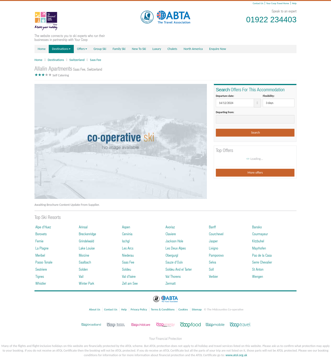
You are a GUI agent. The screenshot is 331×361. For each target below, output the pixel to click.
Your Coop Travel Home (277, 3)
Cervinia (127, 234)
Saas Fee (95, 60)
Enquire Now (217, 49)
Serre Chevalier (262, 262)
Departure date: (225, 95)
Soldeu (126, 269)
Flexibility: (268, 95)
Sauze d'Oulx (174, 262)
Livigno (213, 248)
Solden (83, 269)
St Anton (257, 269)
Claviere (171, 234)
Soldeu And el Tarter (179, 269)
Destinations (61, 49)
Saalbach (85, 262)
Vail (81, 276)
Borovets (41, 234)
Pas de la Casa (262, 255)
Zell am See (130, 283)
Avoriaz (170, 227)
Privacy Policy (139, 309)
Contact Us (258, 3)
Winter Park (86, 283)
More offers (255, 173)
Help (294, 3)
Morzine (84, 255)
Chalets (172, 49)
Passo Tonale (43, 262)
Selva (212, 262)
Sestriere (41, 269)
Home (42, 49)
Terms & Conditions (162, 309)
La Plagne (42, 248)
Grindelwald (86, 241)
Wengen (257, 276)
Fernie (39, 241)
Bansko (257, 227)
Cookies (183, 309)
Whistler (40, 283)
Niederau (128, 255)
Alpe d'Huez (43, 227)
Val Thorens (173, 276)
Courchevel (216, 234)
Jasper (213, 241)
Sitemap (197, 309)
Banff (212, 227)
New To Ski (139, 49)
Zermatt (171, 283)
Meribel (40, 255)
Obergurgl (172, 255)
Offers (82, 49)
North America (193, 49)
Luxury (156, 49)
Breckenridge (87, 234)
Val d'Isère (129, 276)
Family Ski (119, 49)
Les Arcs (127, 248)
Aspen (126, 227)
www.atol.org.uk (236, 355)
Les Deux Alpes (176, 248)
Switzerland (77, 60)
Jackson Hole (174, 241)
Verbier (213, 276)
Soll (211, 269)
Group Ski (100, 49)
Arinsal (83, 227)
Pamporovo (216, 255)
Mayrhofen (259, 248)
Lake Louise (87, 248)
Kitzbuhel (258, 241)
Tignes (39, 276)
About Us (94, 309)
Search (255, 133)
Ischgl (126, 241)
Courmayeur (260, 234)
